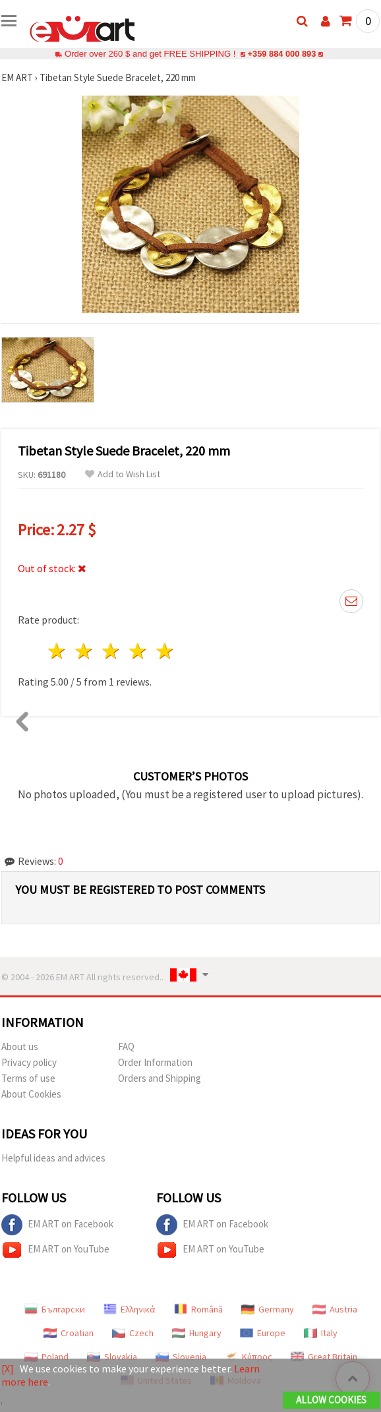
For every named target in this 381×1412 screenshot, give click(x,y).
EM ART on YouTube (55, 1249)
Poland (46, 1357)
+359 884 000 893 (281, 54)
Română (198, 1309)
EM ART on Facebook (57, 1224)
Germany (267, 1309)
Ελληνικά (129, 1309)
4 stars (138, 650)
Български (54, 1309)
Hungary (196, 1333)
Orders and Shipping (159, 1078)
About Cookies (31, 1094)
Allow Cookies (331, 1400)
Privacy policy (29, 1062)
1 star (57, 650)
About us (19, 1046)
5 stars (165, 650)
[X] (7, 1368)
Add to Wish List (122, 474)
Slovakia (112, 1357)
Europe (262, 1332)
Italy (320, 1333)
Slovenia (181, 1357)
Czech (133, 1333)
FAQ (126, 1046)
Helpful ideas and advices (53, 1158)
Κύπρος (248, 1356)
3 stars (111, 650)
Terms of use (28, 1078)
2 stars (84, 650)
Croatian (69, 1333)
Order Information (155, 1062)
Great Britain (324, 1356)
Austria (334, 1309)
